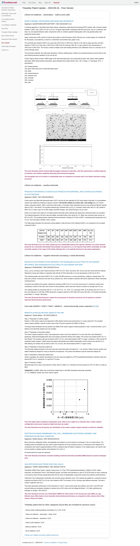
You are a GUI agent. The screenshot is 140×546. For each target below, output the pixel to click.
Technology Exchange (8, 46)
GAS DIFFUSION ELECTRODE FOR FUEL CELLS (44, 464)
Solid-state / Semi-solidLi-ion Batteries (8, 14)
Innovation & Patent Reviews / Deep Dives (8, 9)
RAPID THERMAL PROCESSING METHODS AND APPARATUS (49, 21)
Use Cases (32, 2)
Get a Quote (5, 43)
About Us (47, 2)
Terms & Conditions (50, 542)
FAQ (23, 2)
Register (57, 2)
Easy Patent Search (7, 35)
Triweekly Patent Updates (9, 32)
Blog (40, 2)
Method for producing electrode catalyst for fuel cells (44, 313)
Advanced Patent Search (9, 39)
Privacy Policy (62, 542)
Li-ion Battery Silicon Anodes (7, 20)
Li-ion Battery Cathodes (8, 25)
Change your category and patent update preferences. (42, 535)
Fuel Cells (4, 28)
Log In (136, 2)
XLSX (95, 306)
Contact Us (4, 50)
